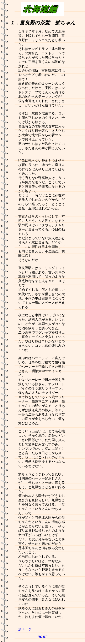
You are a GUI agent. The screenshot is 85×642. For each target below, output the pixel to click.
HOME (42, 636)
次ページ (25, 629)
